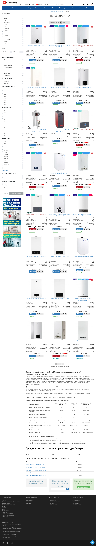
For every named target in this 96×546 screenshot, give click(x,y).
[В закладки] (40, 60)
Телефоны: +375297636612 (8, 522)
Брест (27, 451)
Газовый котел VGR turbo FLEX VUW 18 (59, 298)
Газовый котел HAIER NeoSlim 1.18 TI (36, 341)
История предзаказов (77, 501)
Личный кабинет (76, 500)
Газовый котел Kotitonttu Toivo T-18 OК (83, 129)
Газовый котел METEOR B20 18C (36, 172)
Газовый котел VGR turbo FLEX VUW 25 (36, 256)
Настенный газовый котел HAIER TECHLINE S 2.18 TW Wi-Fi (83, 299)
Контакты (89, 8)
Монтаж (54, 8)
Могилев (28, 454)
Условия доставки (75, 442)
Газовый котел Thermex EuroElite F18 (36, 87)
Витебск (45, 451)
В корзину (33, 60)
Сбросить (5, 193)
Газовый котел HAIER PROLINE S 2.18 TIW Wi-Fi (83, 215)
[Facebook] (8, 543)
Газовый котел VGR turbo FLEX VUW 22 (59, 256)
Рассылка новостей (77, 504)
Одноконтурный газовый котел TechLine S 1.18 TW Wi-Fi (59, 46)
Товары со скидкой (53, 504)
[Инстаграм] (4, 543)
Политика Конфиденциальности (9, 515)
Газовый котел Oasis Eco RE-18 (59, 341)
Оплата (25, 4)
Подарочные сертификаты (55, 501)
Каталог (13, 8)
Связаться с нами (29, 500)
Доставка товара (6, 510)
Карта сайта (28, 503)
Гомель (61, 451)
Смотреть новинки (83, 487)
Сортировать (53, 22)
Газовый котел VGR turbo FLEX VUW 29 (59, 87)
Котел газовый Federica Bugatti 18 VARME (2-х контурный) (59, 215)
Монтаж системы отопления (8, 504)
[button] (91, 4)
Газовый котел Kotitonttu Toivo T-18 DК (36, 214)
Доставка (32, 4)
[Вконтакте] (11, 543)
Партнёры (51, 503)
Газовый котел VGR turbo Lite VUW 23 (36, 298)
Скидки (30, 8)
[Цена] (6, 52)
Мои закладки (76, 503)
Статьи (74, 8)
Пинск (78, 454)
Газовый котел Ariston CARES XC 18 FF (83, 341)
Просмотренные (64, 8)
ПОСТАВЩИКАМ (5, 516)
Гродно (78, 451)
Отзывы (81, 8)
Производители (52, 500)
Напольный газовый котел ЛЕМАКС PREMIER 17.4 (60, 130)
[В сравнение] (42, 60)
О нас (20, 4)
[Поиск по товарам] (72, 4)
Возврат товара (29, 501)
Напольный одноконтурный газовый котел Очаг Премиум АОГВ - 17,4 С (59, 172)
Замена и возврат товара (7, 513)
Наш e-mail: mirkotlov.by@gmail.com (10, 527)
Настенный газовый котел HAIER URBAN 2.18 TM (83, 46)
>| (62, 364)
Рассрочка (38, 8)
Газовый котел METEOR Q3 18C (36, 45)
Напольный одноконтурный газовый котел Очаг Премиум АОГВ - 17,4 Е (83, 257)
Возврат (46, 8)
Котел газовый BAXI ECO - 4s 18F (83, 172)
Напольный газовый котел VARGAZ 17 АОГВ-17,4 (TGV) (36, 130)
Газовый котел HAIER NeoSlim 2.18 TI (83, 87)
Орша (52, 454)
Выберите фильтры (16, 193)
